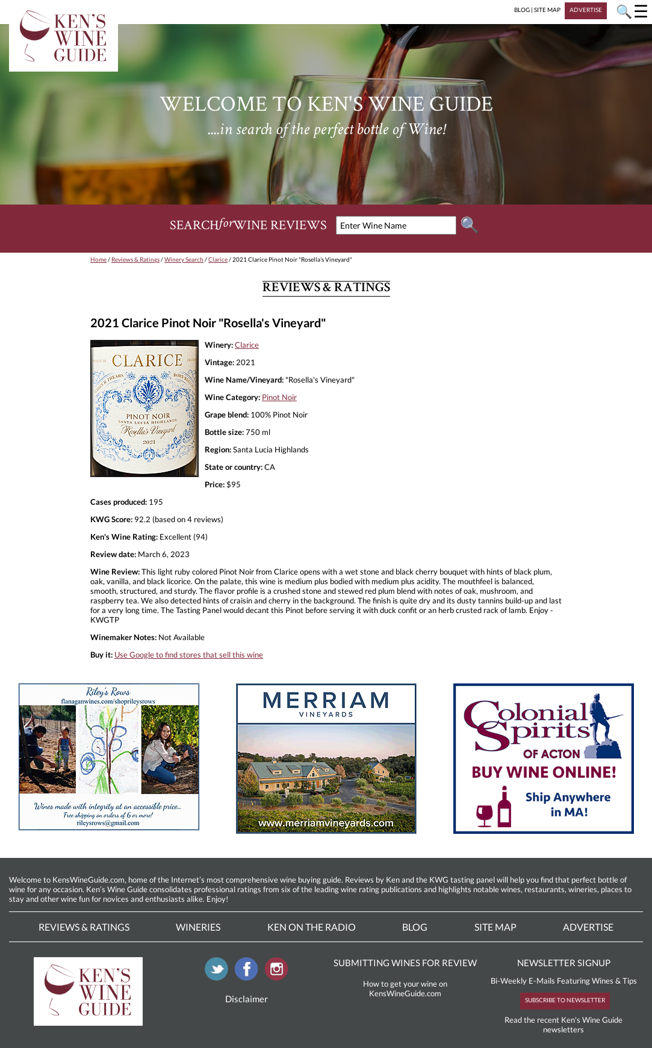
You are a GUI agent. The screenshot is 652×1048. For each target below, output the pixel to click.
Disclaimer (246, 998)
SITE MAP (547, 9)
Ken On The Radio (311, 926)
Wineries (198, 926)
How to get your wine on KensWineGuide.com (405, 988)
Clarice (218, 259)
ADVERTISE (586, 9)
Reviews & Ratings (135, 259)
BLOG (522, 9)
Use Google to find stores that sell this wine (188, 654)
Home (98, 259)
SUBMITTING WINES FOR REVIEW (405, 962)
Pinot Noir (279, 397)
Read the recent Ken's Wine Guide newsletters (564, 1024)
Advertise (588, 926)
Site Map (495, 926)
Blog (414, 926)
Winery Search (183, 259)
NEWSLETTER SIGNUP (563, 962)
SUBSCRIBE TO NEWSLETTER (565, 999)
